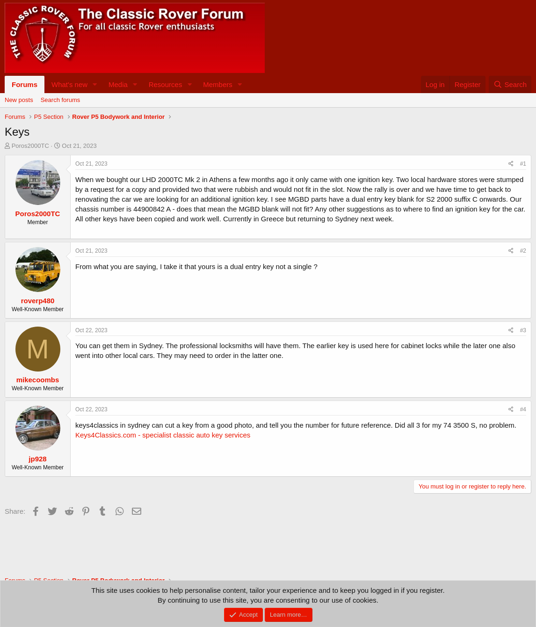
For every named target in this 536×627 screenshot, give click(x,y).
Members (217, 84)
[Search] (510, 84)
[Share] (511, 164)
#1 (523, 163)
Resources (165, 84)
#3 (523, 330)
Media (118, 84)
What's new (69, 84)
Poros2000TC (30, 145)
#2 (523, 251)
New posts (19, 99)
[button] (94, 84)
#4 (523, 409)
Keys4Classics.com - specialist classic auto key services (162, 435)
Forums (24, 84)
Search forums (60, 99)
